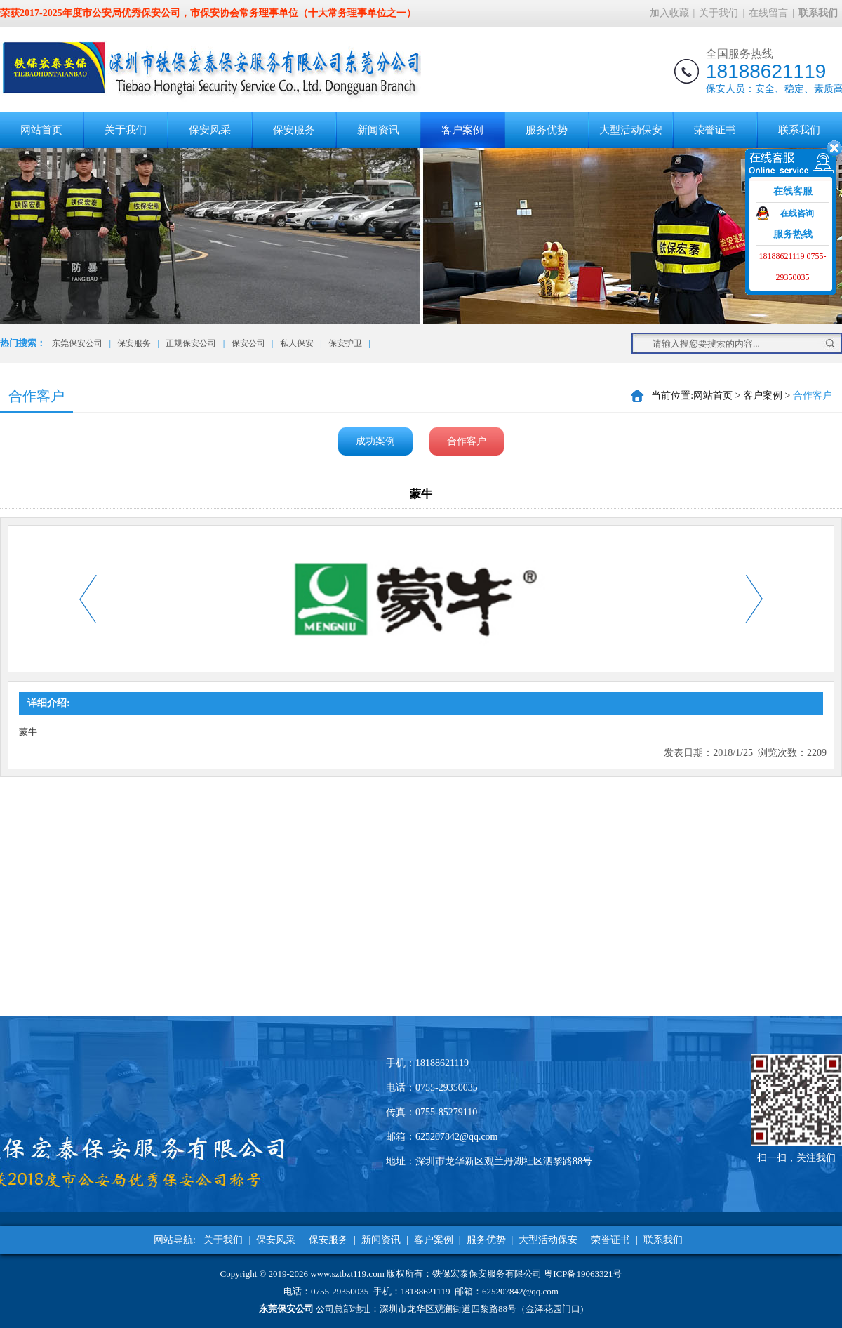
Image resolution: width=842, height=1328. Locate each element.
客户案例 (462, 129)
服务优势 (547, 129)
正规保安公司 (191, 343)
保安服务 (294, 129)
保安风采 (210, 129)
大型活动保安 (630, 129)
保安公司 (248, 343)
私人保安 (297, 343)
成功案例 (375, 441)
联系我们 (799, 129)
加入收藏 (669, 13)
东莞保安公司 (77, 343)
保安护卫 (345, 343)
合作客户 (466, 441)
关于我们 (718, 13)
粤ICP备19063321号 (583, 1273)
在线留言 (768, 13)
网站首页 (41, 129)
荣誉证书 (715, 129)
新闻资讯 (378, 129)
